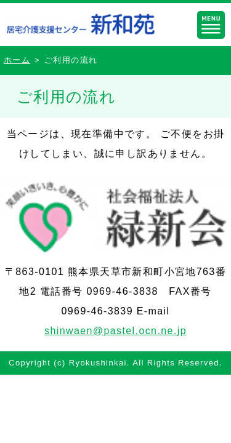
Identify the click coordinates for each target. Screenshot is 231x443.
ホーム (17, 60)
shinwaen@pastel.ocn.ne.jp (115, 330)
